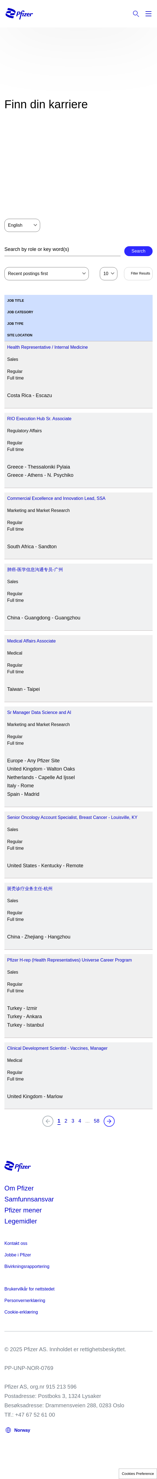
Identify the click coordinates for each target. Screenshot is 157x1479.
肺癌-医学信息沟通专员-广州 (35, 569)
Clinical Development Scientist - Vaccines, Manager (57, 1048)
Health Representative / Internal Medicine (47, 347)
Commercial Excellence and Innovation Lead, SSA (56, 498)
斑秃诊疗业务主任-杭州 (30, 888)
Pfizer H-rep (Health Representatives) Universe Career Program (69, 960)
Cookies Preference (138, 1474)
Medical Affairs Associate (31, 641)
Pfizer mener (23, 1210)
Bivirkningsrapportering (26, 1266)
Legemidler (20, 1221)
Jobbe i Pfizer (17, 1255)
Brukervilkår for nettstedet (29, 1289)
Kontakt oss (15, 1243)
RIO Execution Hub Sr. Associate (39, 418)
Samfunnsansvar (29, 1199)
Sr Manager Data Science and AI (39, 712)
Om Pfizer (19, 1188)
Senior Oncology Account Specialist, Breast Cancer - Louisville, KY (72, 817)
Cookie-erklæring (21, 1312)
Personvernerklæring (24, 1300)
